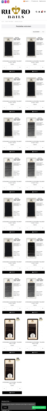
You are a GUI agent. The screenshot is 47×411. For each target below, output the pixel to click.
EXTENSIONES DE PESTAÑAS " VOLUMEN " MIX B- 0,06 (34, 343)
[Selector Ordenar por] (36, 32)
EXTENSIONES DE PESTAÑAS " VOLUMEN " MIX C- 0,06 (12, 383)
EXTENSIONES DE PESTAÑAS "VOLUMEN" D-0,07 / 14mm (12, 61)
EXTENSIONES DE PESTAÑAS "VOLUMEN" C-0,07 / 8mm (12, 302)
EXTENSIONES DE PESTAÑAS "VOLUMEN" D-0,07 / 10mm (12, 142)
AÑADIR (12, 71)
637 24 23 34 (43, 1)
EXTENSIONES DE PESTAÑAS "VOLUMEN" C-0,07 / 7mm (34, 302)
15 (43, 31)
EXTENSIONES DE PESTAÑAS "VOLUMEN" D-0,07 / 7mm (34, 182)
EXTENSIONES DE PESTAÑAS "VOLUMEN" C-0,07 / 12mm (12, 262)
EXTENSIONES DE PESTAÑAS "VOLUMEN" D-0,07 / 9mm (34, 142)
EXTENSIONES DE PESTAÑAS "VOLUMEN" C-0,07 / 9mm (34, 262)
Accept (5, 407)
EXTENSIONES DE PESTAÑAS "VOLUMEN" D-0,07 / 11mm (34, 102)
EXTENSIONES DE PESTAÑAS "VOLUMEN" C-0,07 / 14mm (12, 222)
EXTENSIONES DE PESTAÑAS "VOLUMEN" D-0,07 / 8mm (12, 182)
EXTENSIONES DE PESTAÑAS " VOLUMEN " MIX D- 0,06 (12, 343)
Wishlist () (34, 1)
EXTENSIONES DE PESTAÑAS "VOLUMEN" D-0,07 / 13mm (34, 61)
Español (26, 1)
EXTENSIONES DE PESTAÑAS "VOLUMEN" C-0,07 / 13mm (34, 222)
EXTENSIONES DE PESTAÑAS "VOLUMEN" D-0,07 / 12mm (12, 102)
